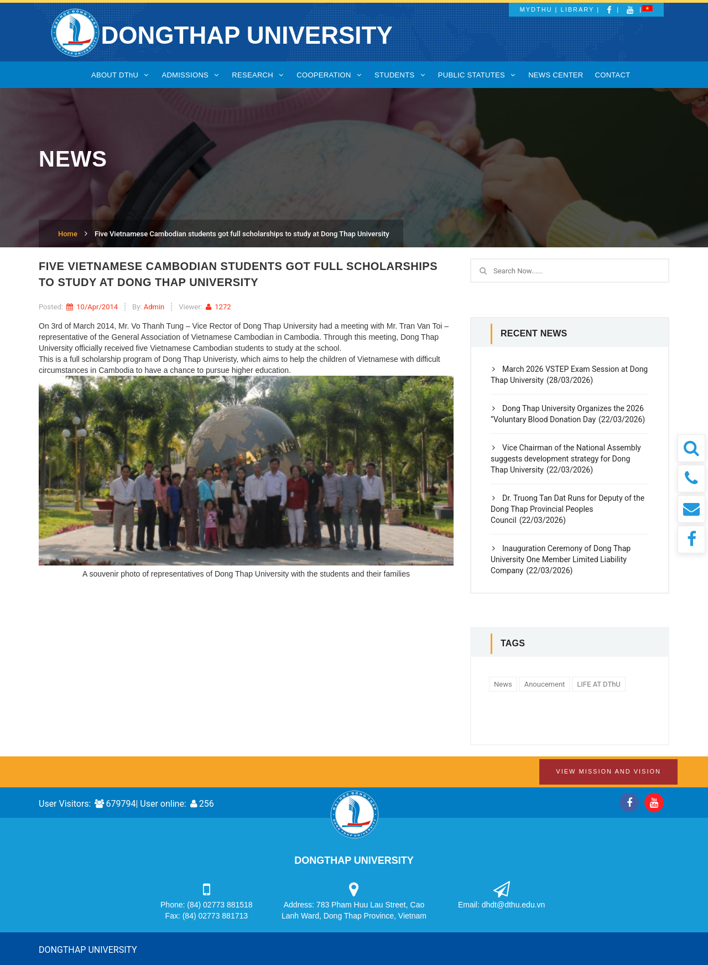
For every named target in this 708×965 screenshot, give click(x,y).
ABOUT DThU (120, 75)
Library (578, 9)
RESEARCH (258, 75)
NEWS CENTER (555, 75)
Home (67, 234)
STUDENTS (400, 75)
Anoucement (544, 684)
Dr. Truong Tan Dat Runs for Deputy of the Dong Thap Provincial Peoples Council (567, 509)
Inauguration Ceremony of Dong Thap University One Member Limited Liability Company (561, 559)
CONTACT (613, 75)
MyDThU (536, 9)
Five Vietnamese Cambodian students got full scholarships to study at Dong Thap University (242, 234)
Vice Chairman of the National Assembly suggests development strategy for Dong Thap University (566, 458)
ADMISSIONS (191, 75)
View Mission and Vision (608, 771)
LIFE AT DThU (598, 684)
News (503, 684)
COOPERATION (329, 75)
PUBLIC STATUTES (477, 75)
